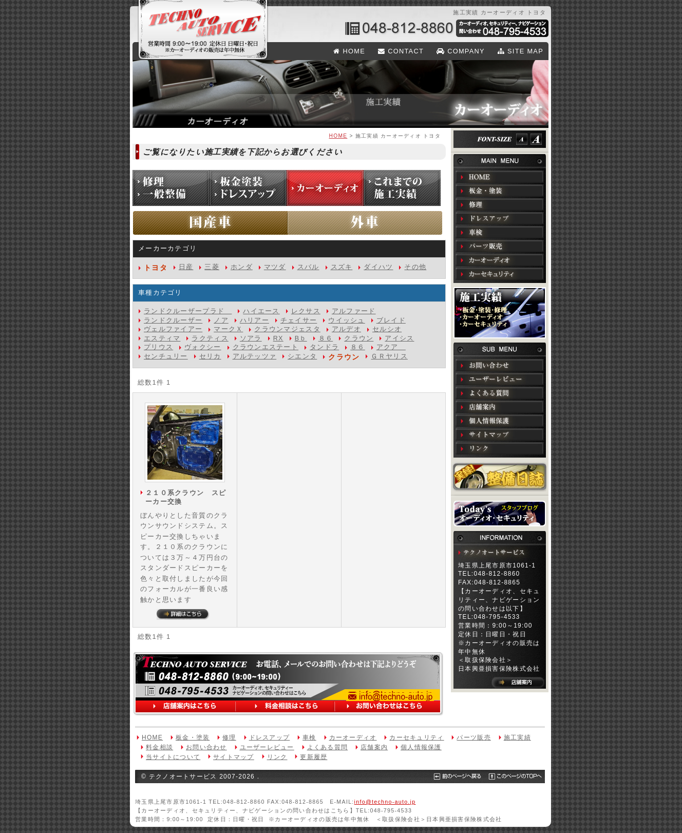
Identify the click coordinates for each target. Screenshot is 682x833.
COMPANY (461, 51)
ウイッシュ (346, 320)
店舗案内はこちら (187, 707)
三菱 (211, 267)
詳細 (183, 614)
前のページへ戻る (454, 776)
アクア (391, 347)
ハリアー (254, 320)
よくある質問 (500, 393)
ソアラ (251, 338)
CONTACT (401, 51)
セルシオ (387, 329)
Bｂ (301, 338)
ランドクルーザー (173, 320)
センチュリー (166, 356)
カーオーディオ (500, 260)
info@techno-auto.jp (390, 697)
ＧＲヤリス (389, 356)
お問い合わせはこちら (387, 707)
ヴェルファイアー (173, 329)
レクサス (305, 311)
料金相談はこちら (286, 707)
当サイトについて (173, 757)
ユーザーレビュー (500, 379)
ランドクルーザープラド (188, 311)
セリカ (210, 356)
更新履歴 (313, 757)
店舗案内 (500, 407)
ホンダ (242, 267)
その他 (415, 267)
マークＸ (228, 329)
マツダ (275, 267)
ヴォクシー (202, 347)
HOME (349, 51)
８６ (325, 338)
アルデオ (346, 329)
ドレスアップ (500, 218)
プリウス (158, 347)
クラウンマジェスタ (287, 329)
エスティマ (162, 338)
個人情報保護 (500, 420)
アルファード (354, 311)
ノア (221, 320)
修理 (500, 204)
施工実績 (499, 312)
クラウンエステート (266, 347)
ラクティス (210, 338)
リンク (500, 448)
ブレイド (391, 320)
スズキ (342, 267)
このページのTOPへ (509, 776)
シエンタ (302, 356)
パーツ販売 (500, 246)
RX (278, 338)
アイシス (399, 338)
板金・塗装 (500, 190)
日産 (186, 267)
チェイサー (298, 320)
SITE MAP (520, 51)
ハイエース (261, 311)
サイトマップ (500, 434)
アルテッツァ (255, 356)
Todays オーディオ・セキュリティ (499, 513)
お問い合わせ (500, 365)
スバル (308, 267)
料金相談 (159, 747)
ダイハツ (378, 267)
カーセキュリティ (500, 274)
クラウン (358, 338)
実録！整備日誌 (499, 476)
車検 (500, 232)
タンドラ (324, 347)
